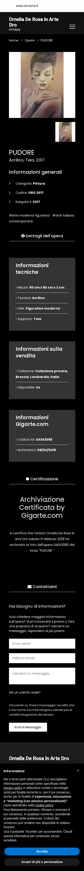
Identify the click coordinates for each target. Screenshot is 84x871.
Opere (29, 40)
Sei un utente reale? (25, 692)
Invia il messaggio (28, 727)
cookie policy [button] (44, 805)
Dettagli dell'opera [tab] (42, 236)
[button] (78, 770)
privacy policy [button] (13, 788)
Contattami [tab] (42, 587)
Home (13, 40)
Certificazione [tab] (42, 479)
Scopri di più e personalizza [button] (41, 862)
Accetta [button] (42, 851)
